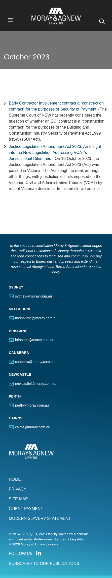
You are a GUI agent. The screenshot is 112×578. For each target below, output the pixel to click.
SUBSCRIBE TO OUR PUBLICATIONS (44, 563)
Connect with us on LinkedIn (38, 553)
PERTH (15, 396)
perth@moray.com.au (32, 405)
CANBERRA (19, 353)
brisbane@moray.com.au (34, 340)
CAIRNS (15, 418)
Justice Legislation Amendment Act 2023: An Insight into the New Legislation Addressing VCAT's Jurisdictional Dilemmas (55, 152)
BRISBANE (18, 331)
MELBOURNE (20, 309)
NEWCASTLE (20, 374)
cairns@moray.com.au (32, 427)
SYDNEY (16, 287)
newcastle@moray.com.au (35, 383)
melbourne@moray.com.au (36, 318)
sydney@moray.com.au (33, 296)
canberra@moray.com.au (35, 362)
